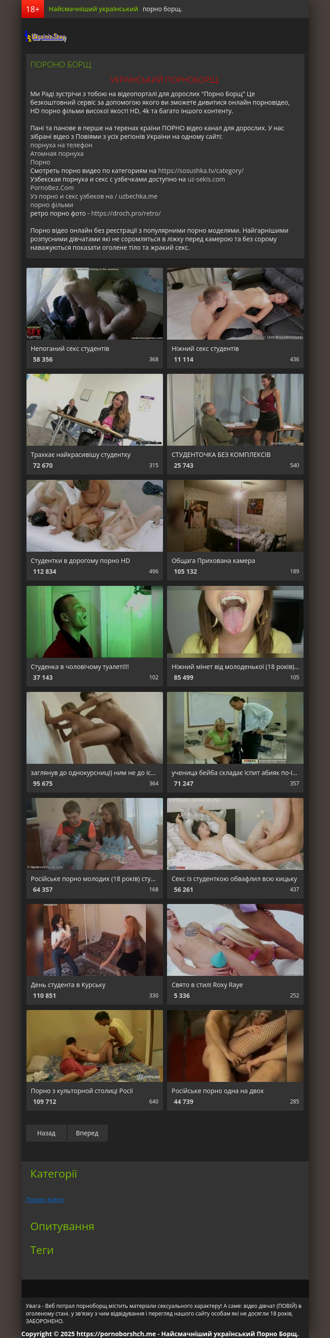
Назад (46, 1133)
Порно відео (45, 1199)
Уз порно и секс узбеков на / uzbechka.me (94, 196)
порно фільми (52, 204)
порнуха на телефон (61, 145)
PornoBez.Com (52, 187)
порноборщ (44, 36)
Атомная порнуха (57, 153)
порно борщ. (162, 8)
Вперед (87, 1133)
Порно (40, 162)
